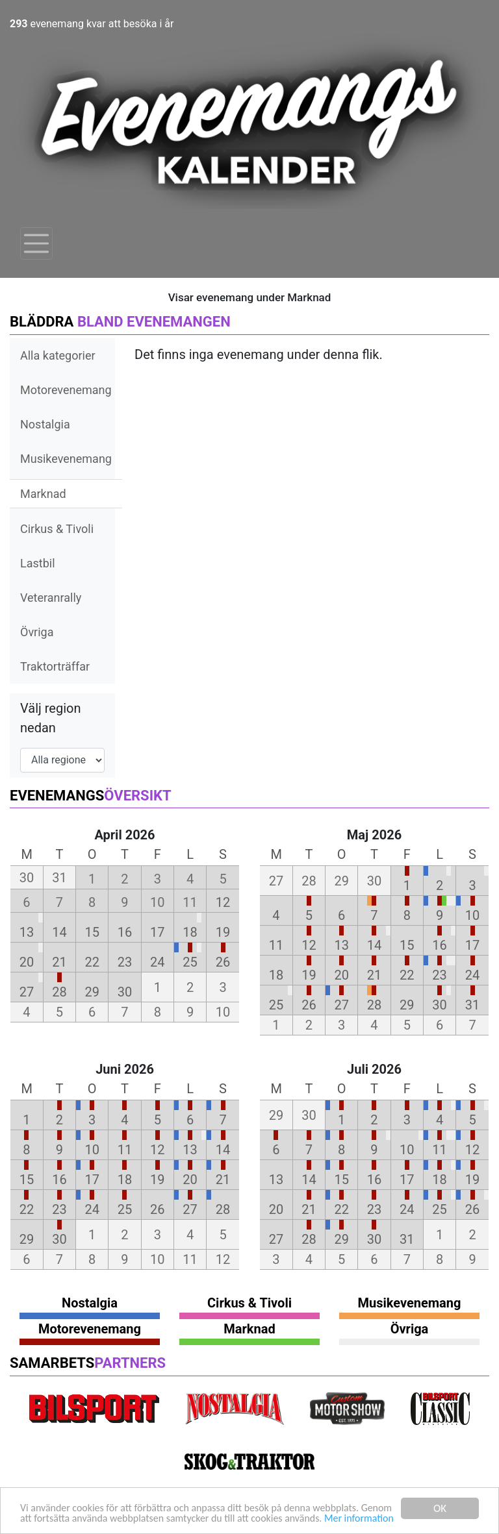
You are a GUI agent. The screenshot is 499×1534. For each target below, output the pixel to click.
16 (125, 932)
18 (190, 932)
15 (91, 932)
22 (91, 962)
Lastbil (37, 563)
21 (59, 962)
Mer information (57, 1519)
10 (472, 915)
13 (26, 932)
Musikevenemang (66, 458)
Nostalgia (45, 424)
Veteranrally (50, 597)
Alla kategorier (58, 355)
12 (223, 902)
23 (125, 962)
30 (125, 992)
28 (59, 992)
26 (223, 962)
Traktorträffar (55, 666)
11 (276, 945)
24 (157, 962)
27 (26, 992)
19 (223, 932)
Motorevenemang (66, 390)
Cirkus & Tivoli (57, 529)
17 (157, 932)
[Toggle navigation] (36, 243)
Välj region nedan (50, 718)
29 (91, 992)
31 (472, 1005)
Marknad (43, 494)
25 (190, 962)
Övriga (36, 632)
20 (26, 962)
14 (59, 932)
